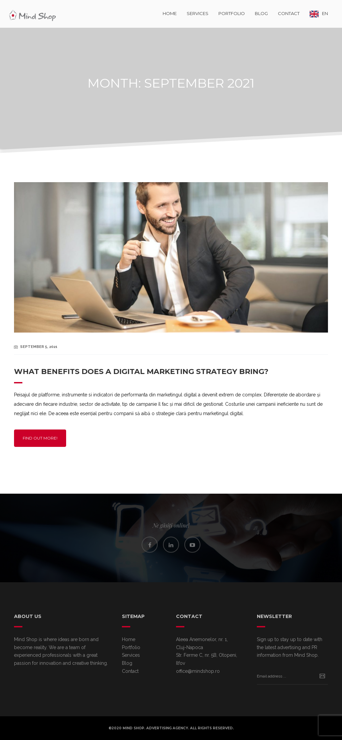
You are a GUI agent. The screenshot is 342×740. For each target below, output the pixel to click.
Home (170, 13)
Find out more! (40, 438)
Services (197, 13)
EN (325, 13)
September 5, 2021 (38, 347)
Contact (289, 13)
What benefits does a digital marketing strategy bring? (141, 371)
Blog (261, 13)
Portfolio (231, 13)
